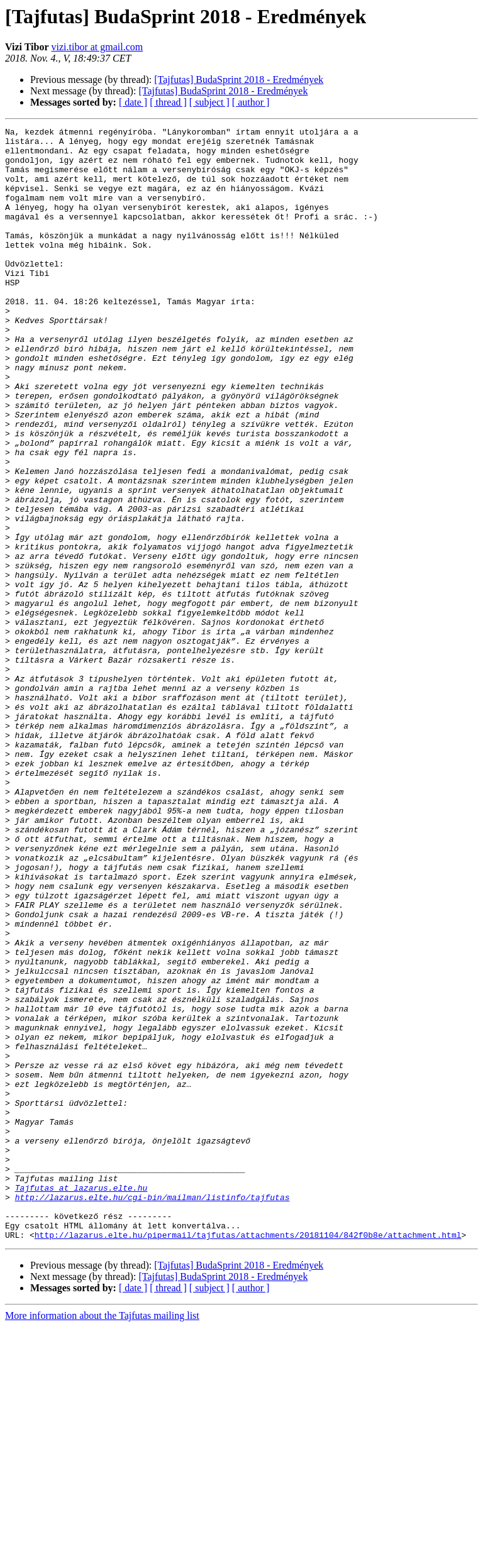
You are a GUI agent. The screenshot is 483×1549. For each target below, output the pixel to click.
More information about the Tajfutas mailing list (102, 1538)
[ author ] (251, 102)
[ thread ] (168, 102)
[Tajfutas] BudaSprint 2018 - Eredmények (238, 79)
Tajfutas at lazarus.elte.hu (81, 1400)
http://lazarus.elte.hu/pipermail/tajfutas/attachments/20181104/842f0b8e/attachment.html (248, 1457)
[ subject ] (209, 102)
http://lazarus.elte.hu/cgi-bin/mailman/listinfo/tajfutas (152, 1412)
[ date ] (133, 102)
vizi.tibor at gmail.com (97, 46)
